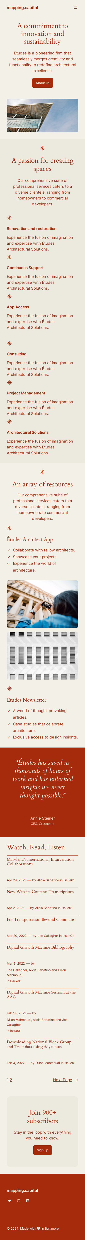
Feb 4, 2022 (15, 1063)
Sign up (42, 1150)
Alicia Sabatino (48, 880)
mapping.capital (22, 7)
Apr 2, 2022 (15, 908)
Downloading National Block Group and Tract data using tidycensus (39, 1044)
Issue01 (69, 880)
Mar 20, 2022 (17, 936)
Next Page (65, 1080)
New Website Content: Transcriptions (40, 892)
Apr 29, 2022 (16, 880)
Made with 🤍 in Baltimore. (40, 1228)
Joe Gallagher (48, 936)
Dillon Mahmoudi (48, 1063)
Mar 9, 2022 (16, 963)
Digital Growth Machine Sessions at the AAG (41, 994)
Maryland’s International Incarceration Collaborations (40, 861)
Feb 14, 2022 (16, 1013)
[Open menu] (75, 7)
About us (42, 83)
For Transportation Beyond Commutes (41, 919)
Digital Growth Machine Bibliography (40, 947)
